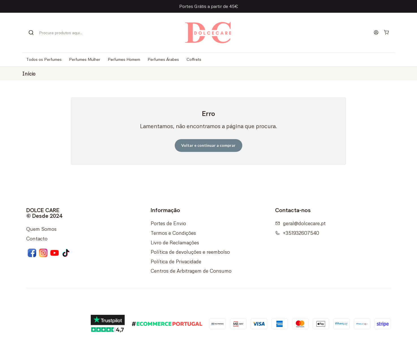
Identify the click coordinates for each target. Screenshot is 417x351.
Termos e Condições (173, 233)
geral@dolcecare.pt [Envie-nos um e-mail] (300, 223)
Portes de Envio (168, 223)
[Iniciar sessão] (376, 32)
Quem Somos (41, 229)
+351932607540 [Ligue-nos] (297, 233)
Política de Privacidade (176, 261)
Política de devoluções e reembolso (190, 252)
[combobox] (58, 32)
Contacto (36, 238)
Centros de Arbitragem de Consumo (191, 271)
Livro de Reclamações (175, 242)
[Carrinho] (387, 33)
